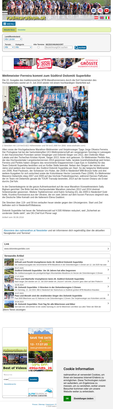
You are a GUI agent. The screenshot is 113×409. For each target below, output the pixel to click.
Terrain (8, 45)
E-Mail (6, 379)
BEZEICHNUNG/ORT (54, 45)
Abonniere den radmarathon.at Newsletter (25, 230)
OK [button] (67, 398)
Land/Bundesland (12, 37)
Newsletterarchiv (10, 384)
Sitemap (42, 404)
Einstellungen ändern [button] (84, 398)
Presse (34, 404)
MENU (9, 24)
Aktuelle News (9, 30)
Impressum (50, 404)
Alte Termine (38, 45)
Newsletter (22, 30)
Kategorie (20, 45)
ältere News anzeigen (14, 309)
